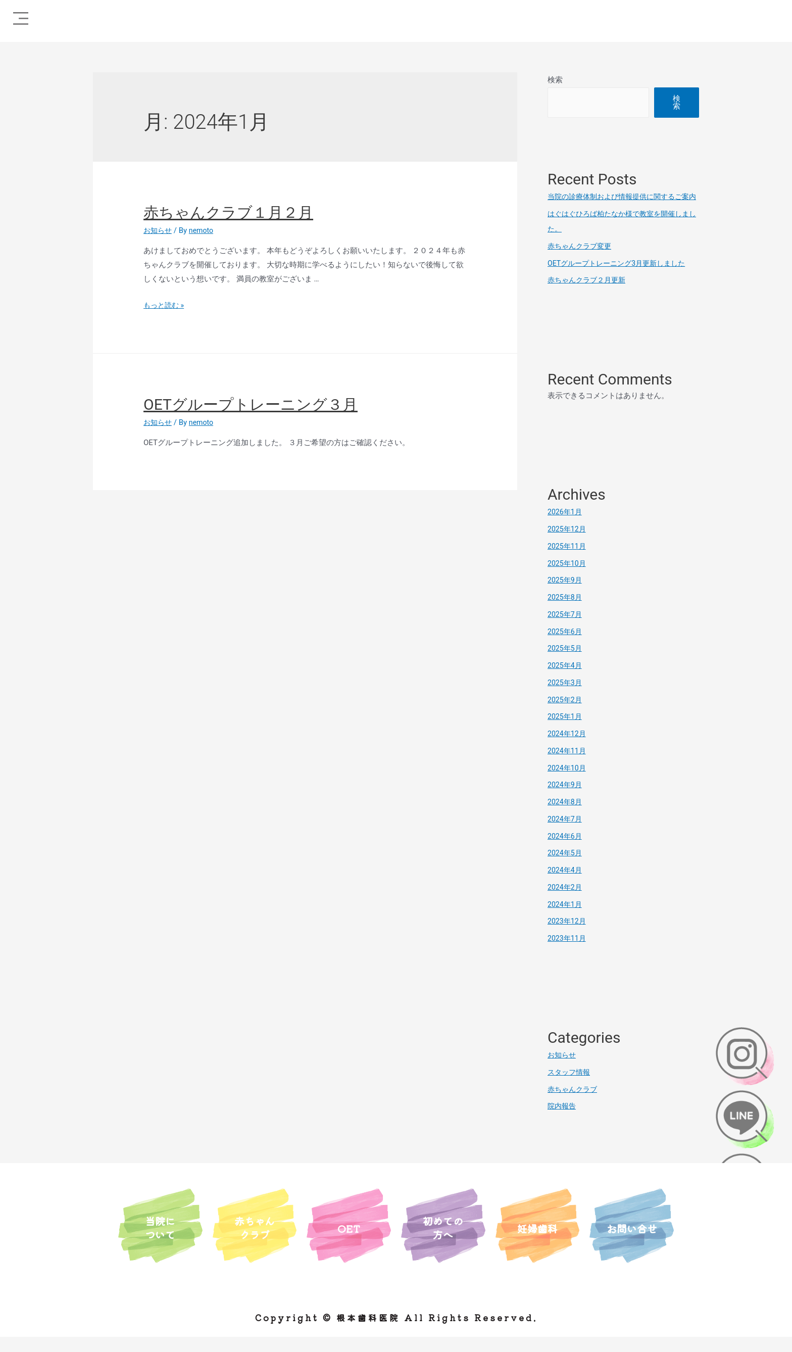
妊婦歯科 (537, 1242)
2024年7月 (566, 834)
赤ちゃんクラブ (574, 1104)
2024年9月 (566, 799)
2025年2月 (566, 714)
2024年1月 (566, 919)
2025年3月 (566, 697)
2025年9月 (566, 595)
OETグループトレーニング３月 (250, 404)
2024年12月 (568, 748)
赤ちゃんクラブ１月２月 (228, 212)
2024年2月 (566, 902)
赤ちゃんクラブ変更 (582, 261)
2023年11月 (568, 953)
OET (349, 1242)
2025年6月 (566, 646)
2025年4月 (566, 680)
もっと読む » (165, 305)
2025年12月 (568, 544)
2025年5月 (566, 663)
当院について (160, 1241)
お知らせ (158, 230)
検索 (555, 79)
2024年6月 (566, 851)
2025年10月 (568, 578)
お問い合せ (632, 1242)
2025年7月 (566, 629)
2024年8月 (566, 817)
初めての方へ (443, 1241)
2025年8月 (566, 612)
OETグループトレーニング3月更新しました (621, 278)
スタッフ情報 (570, 1087)
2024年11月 (568, 765)
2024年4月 (566, 885)
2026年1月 (566, 527)
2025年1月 (566, 731)
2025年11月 (568, 561)
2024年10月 (568, 783)
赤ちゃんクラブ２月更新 (589, 295)
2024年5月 (566, 868)
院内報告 (563, 1121)
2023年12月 (568, 936)
